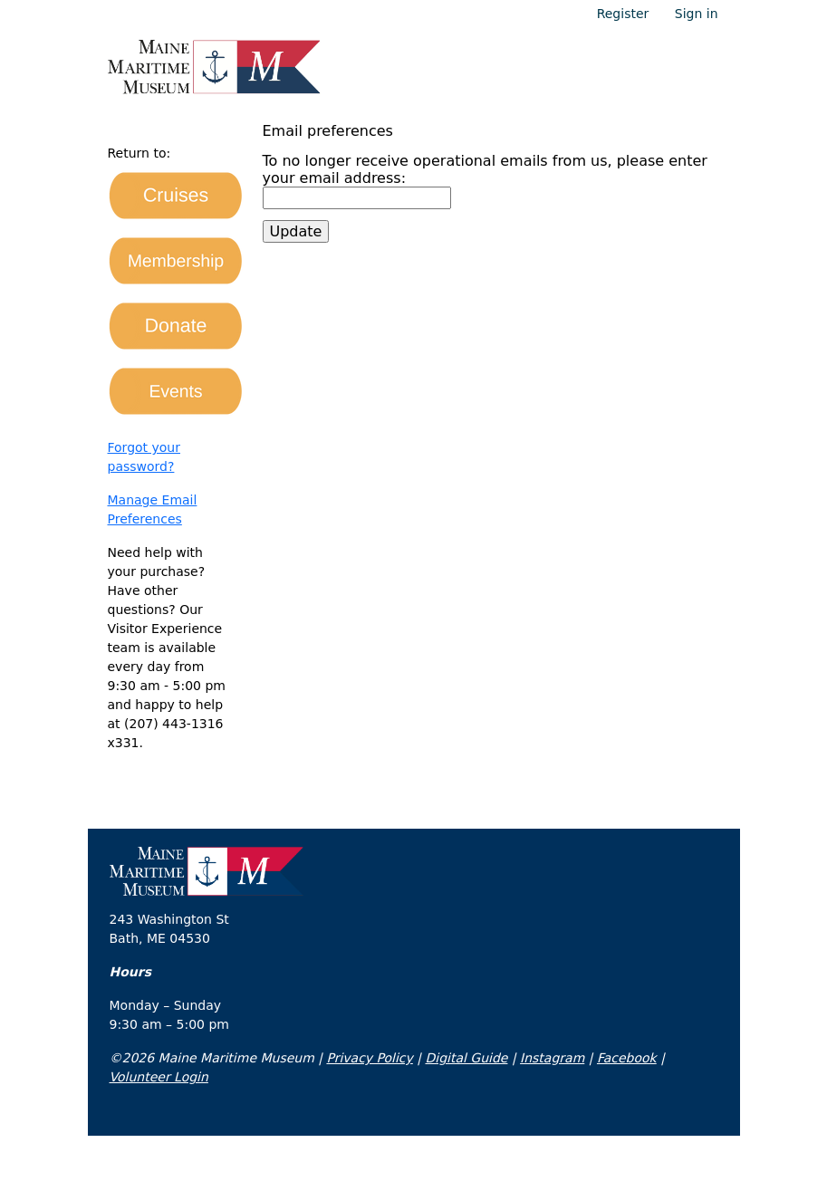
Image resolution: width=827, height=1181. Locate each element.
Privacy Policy (369, 1058)
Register (623, 13)
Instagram (552, 1058)
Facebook (627, 1058)
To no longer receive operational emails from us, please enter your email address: (485, 169)
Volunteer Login (159, 1077)
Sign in (696, 13)
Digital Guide (466, 1058)
